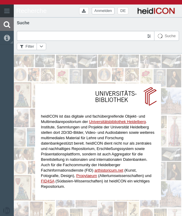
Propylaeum (86, 175)
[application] (91, 108)
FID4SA (48, 181)
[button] (7, 10)
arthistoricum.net (108, 170)
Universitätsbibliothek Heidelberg (117, 121)
